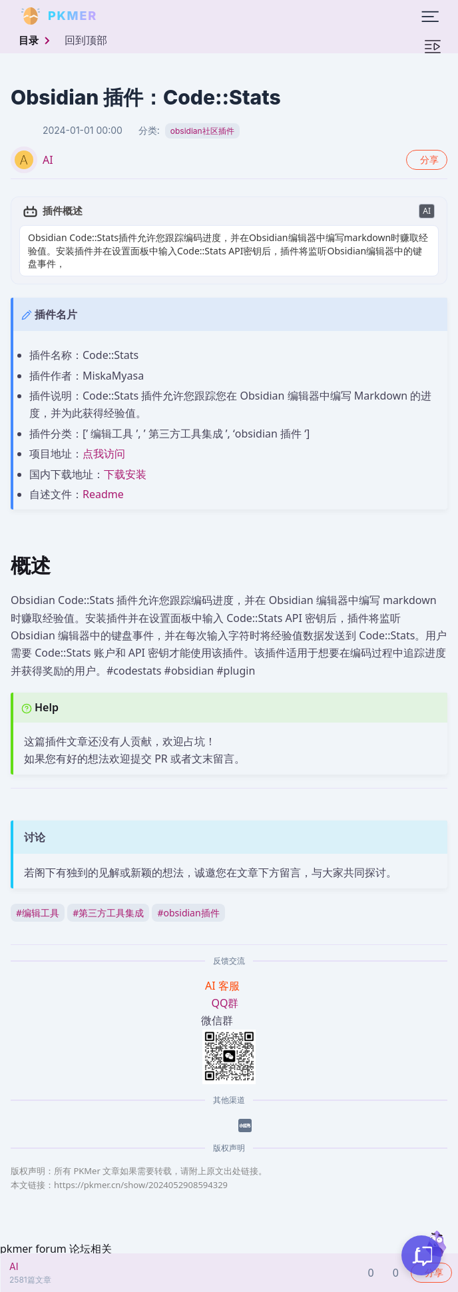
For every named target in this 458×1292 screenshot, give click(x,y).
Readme (103, 481)
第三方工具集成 (108, 899)
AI (48, 160)
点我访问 (104, 441)
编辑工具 (37, 899)
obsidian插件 (188, 899)
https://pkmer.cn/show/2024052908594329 (141, 1172)
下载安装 (125, 461)
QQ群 (225, 989)
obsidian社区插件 (202, 131)
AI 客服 (224, 972)
